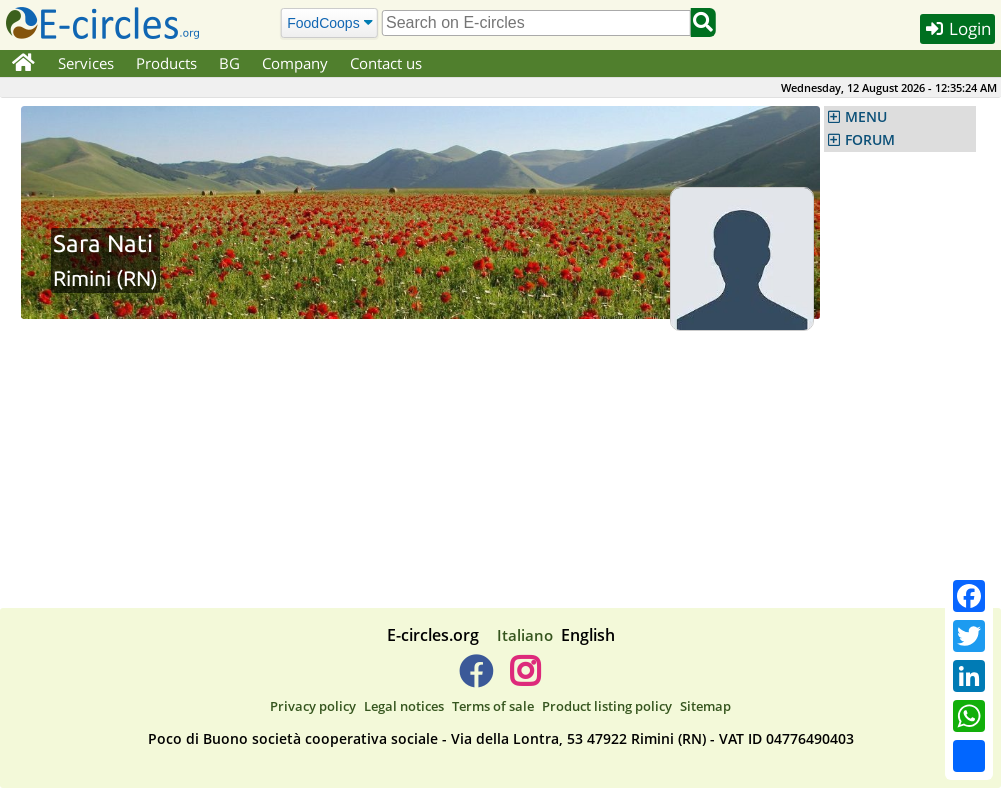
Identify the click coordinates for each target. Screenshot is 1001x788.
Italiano (525, 635)
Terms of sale (493, 706)
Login (957, 28)
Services (86, 63)
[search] (536, 23)
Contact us (386, 63)
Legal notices (404, 706)
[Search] (329, 22)
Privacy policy (313, 706)
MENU (866, 117)
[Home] (23, 64)
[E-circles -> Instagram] (525, 679)
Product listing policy (607, 706)
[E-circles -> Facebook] (475, 679)
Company (295, 63)
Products (166, 63)
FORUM (870, 140)
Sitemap (705, 706)
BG (229, 63)
